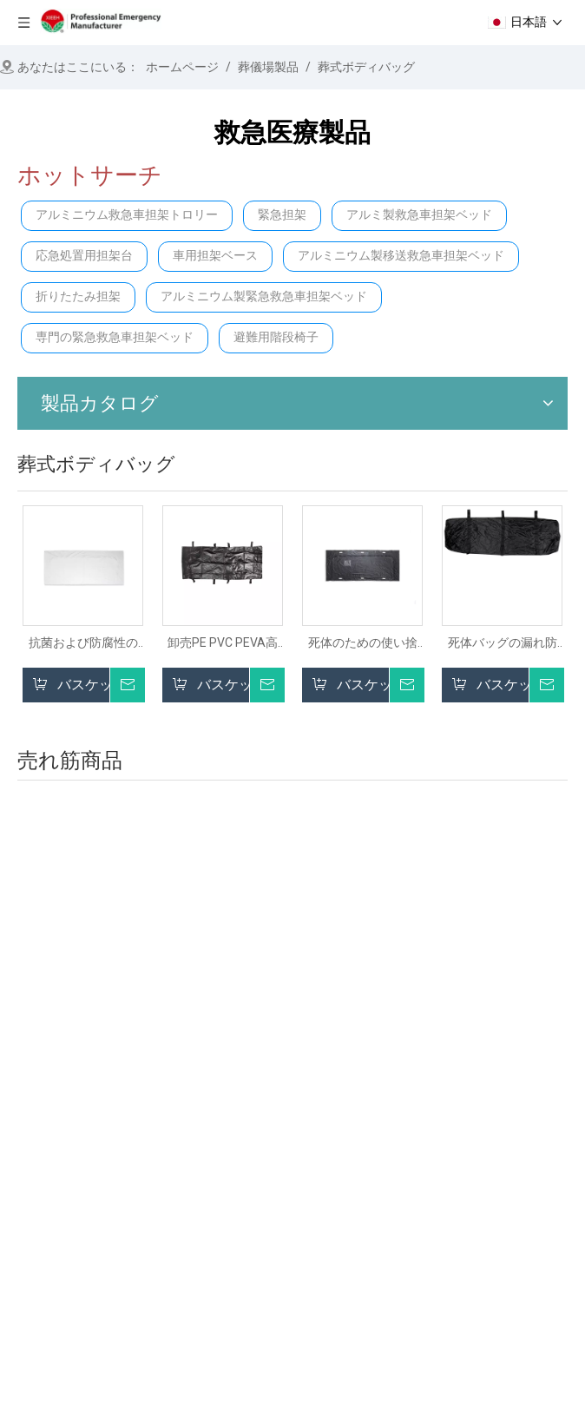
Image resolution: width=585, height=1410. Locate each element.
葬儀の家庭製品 (447, 1171)
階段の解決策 (243, 1183)
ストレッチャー (249, 1159)
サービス (35, 1256)
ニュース (35, 1232)
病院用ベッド (243, 1256)
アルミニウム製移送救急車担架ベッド (401, 255)
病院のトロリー (249, 1232)
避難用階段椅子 (276, 337)
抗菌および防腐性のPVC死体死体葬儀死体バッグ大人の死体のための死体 (83, 643)
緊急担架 (282, 215)
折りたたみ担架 (78, 296)
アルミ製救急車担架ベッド (419, 215)
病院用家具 (433, 1146)
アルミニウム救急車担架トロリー (127, 215)
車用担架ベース (215, 255)
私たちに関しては (61, 1183)
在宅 (22, 1159)
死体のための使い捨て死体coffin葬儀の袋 (362, 643)
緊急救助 (230, 1208)
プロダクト (41, 1208)
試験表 (419, 1197)
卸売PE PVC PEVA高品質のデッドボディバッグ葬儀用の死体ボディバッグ (223, 643)
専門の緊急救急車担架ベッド (115, 337)
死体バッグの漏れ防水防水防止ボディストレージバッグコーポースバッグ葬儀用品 (502, 643)
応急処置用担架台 (84, 255)
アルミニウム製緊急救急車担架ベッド (264, 296)
